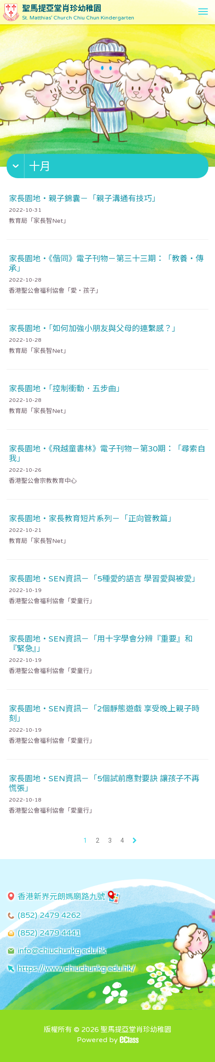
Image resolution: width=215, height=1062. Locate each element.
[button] (109, 168)
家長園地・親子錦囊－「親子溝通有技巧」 (84, 198)
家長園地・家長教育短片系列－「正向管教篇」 (92, 518)
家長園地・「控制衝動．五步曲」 (66, 388)
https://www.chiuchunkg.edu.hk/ (76, 968)
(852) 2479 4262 (49, 915)
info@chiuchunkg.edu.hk (62, 950)
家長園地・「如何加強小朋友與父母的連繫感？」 (94, 328)
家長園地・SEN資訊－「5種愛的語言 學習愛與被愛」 (104, 579)
